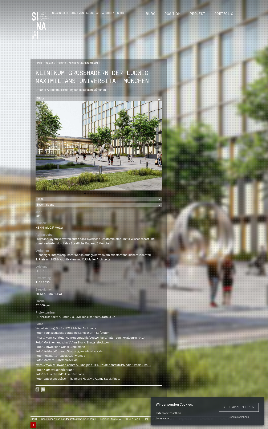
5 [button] (98, 194)
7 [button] (104, 194)
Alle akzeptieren (238, 407)
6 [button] (101, 194)
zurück (43, 389)
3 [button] (91, 194)
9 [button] (110, 194)
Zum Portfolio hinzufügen (37, 389)
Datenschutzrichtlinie (168, 413)
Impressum (162, 418)
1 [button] (85, 194)
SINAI (39, 63)
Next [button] (157, 145)
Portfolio (224, 14)
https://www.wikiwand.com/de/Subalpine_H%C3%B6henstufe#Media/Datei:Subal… (93, 365)
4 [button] (94, 194)
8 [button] (107, 194)
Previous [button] (40, 145)
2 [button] (88, 194)
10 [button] (113, 194)
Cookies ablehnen (239, 417)
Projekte (61, 63)
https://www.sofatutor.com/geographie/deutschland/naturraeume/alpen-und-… (90, 337)
